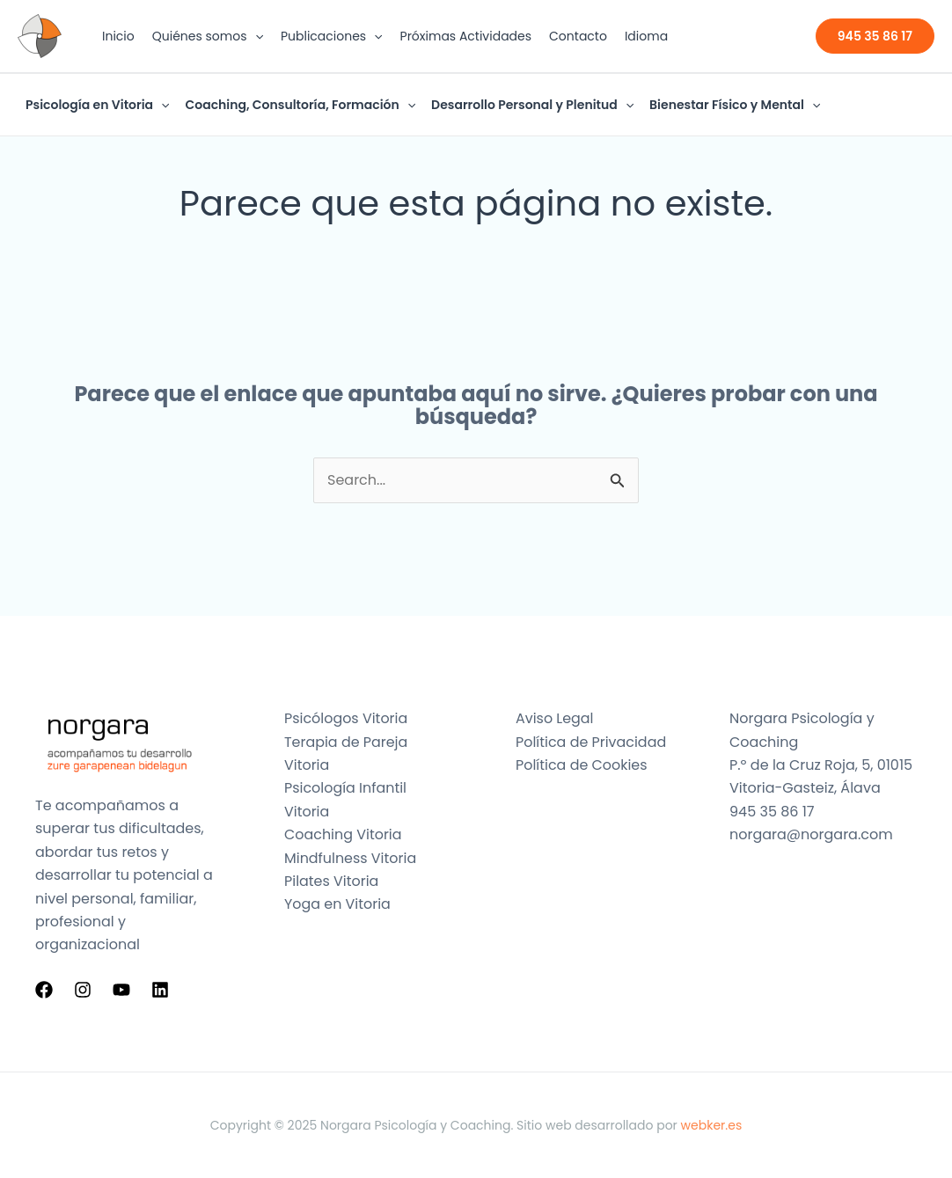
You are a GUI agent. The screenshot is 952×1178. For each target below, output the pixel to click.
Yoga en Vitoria (337, 904)
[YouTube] (121, 990)
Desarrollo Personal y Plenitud (532, 104)
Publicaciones (332, 36)
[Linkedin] (160, 990)
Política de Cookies (582, 765)
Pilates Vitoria (331, 881)
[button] (875, 36)
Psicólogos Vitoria (346, 718)
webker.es (712, 1125)
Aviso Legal (555, 718)
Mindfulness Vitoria (350, 858)
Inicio (118, 36)
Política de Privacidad (591, 742)
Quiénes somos (207, 36)
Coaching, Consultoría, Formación (300, 104)
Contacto (578, 36)
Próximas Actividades (466, 36)
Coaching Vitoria (343, 834)
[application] (255, 36)
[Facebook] (44, 990)
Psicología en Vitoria (97, 104)
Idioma (646, 36)
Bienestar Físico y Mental (734, 104)
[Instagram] (83, 990)
